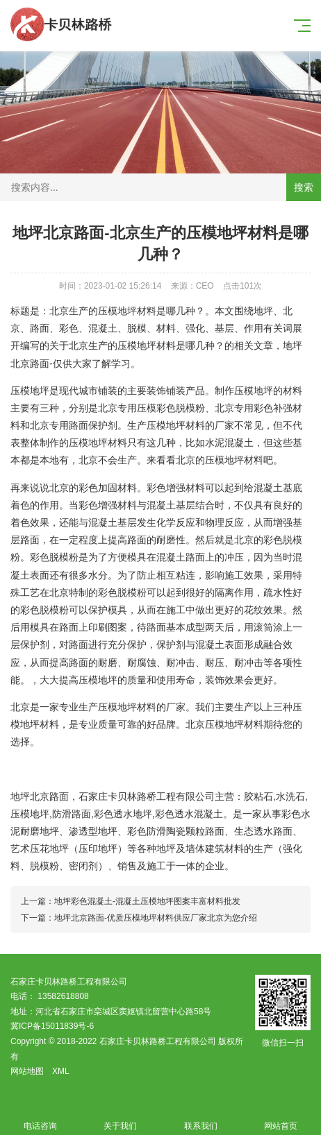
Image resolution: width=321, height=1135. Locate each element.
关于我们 (121, 1118)
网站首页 (281, 1118)
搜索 (303, 187)
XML (60, 1071)
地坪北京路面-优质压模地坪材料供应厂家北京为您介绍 (155, 918)
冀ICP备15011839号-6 (52, 1026)
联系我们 (200, 1118)
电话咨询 (40, 1118)
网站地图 (27, 1071)
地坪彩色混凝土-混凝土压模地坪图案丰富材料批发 (147, 901)
